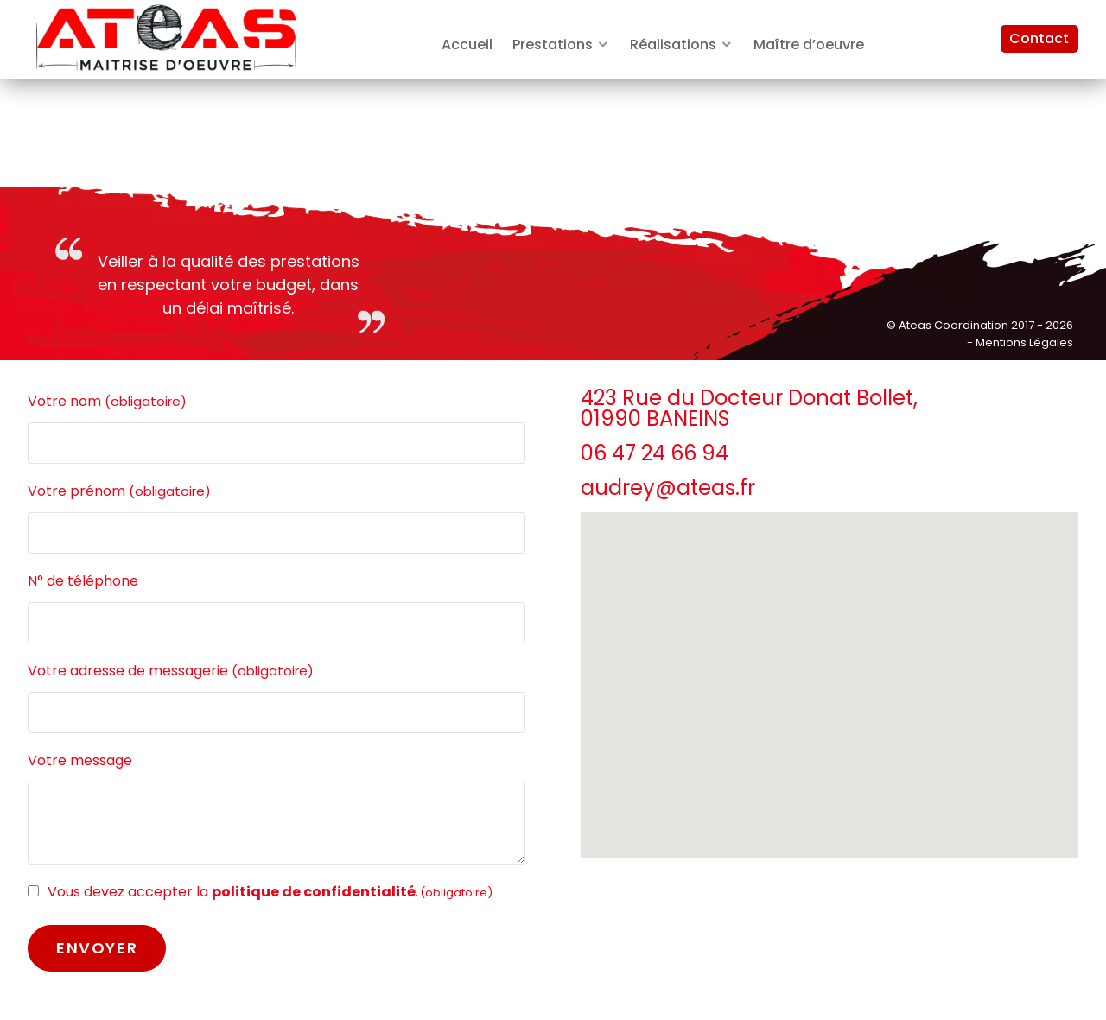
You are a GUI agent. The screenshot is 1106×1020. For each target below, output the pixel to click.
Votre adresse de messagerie (171, 671)
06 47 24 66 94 (654, 453)
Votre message (80, 760)
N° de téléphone (83, 581)
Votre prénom (119, 491)
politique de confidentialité (314, 892)
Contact (1039, 38)
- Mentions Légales (1020, 342)
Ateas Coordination (955, 325)
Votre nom (107, 402)
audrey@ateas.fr (668, 487)
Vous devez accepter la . (270, 892)
